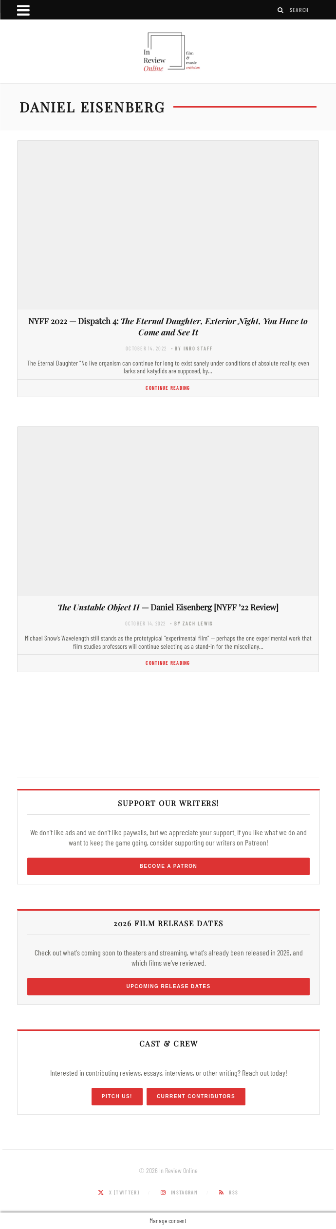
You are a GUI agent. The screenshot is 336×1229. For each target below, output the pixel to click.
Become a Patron (169, 866)
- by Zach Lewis (191, 623)
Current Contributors (196, 1096)
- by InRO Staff (192, 348)
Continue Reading (168, 388)
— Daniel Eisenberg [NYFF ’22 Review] (168, 607)
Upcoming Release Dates (168, 986)
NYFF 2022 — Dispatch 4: (168, 326)
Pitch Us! (117, 1096)
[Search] (281, 10)
